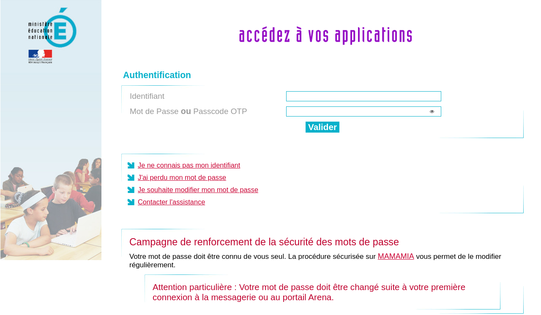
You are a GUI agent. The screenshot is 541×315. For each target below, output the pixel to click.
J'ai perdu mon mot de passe (182, 177)
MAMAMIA (396, 256)
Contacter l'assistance (171, 202)
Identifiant (147, 96)
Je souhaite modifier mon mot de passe (198, 189)
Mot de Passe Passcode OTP (188, 111)
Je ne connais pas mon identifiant (189, 165)
